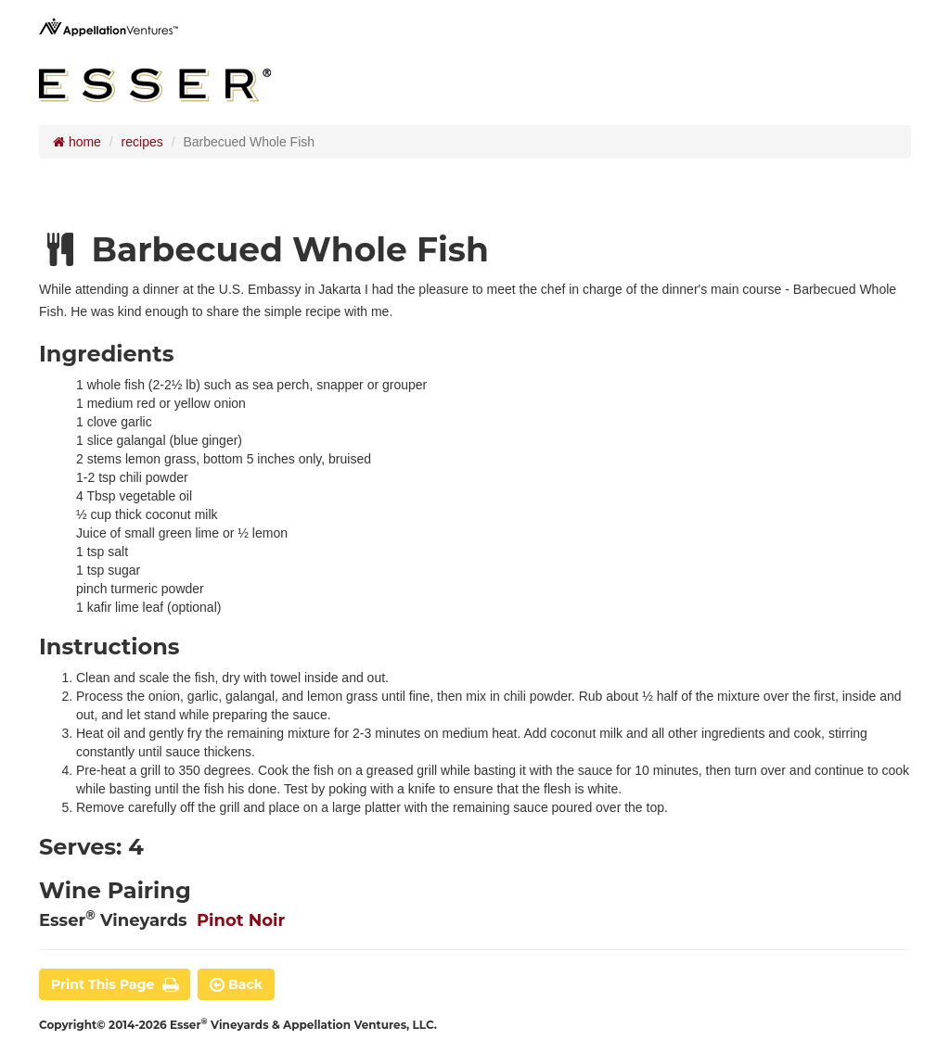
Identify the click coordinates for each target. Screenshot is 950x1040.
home (77, 141)
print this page (114, 984)
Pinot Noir (241, 920)
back (236, 984)
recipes (142, 141)
